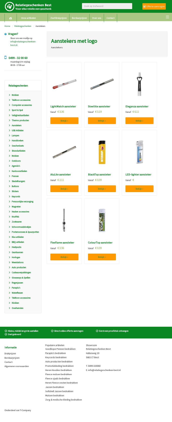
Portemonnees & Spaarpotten (23, 232)
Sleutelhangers (16, 181)
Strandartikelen (16, 150)
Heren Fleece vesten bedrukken (61, 382)
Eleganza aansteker (136, 106)
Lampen (13, 135)
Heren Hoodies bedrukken (58, 370)
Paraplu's (14, 287)
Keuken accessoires (18, 211)
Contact (110, 17)
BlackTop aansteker (99, 174)
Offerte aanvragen (154, 6)
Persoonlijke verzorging (20, 201)
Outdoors (14, 160)
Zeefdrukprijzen (58, 17)
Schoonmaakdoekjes (19, 227)
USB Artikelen (16, 130)
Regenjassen (15, 282)
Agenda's (14, 166)
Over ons (96, 17)
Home (7, 26)
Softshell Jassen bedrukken (59, 391)
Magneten (14, 206)
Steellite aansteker (99, 106)
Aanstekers (14, 125)
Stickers (13, 191)
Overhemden (15, 308)
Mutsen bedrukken (54, 395)
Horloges (14, 257)
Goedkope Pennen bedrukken (60, 348)
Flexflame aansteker (62, 242)
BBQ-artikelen (16, 242)
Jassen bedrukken (54, 387)
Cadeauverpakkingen (19, 272)
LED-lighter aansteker (138, 174)
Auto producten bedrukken (59, 361)
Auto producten (17, 267)
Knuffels (13, 216)
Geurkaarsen (15, 252)
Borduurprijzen (79, 17)
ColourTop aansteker (100, 242)
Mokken (13, 95)
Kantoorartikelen (17, 171)
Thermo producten (18, 120)
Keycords (14, 196)
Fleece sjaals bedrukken (57, 378)
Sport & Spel (15, 110)
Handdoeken (15, 140)
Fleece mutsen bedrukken (58, 374)
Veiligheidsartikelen (18, 115)
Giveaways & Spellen (19, 277)
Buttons (13, 186)
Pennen (13, 176)
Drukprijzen (10, 353)
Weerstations (15, 262)
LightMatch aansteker (63, 106)
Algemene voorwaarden (17, 366)
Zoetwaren (15, 221)
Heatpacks (14, 247)
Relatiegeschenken (22, 26)
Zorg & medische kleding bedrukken (63, 399)
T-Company (25, 410)
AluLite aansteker (60, 174)
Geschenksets (16, 145)
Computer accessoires (20, 105)
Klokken (13, 303)
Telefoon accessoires (19, 100)
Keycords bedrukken (56, 357)
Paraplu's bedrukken (55, 353)
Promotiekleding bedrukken (59, 365)
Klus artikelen (16, 237)
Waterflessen (15, 292)
